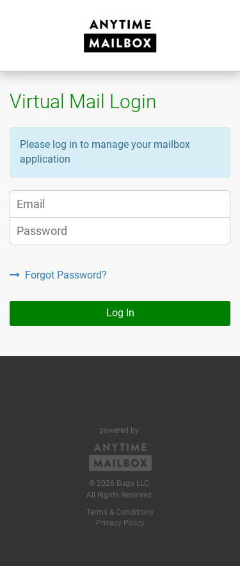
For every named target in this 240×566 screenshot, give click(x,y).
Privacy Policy (120, 523)
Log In (120, 313)
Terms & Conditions (120, 512)
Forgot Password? (58, 275)
